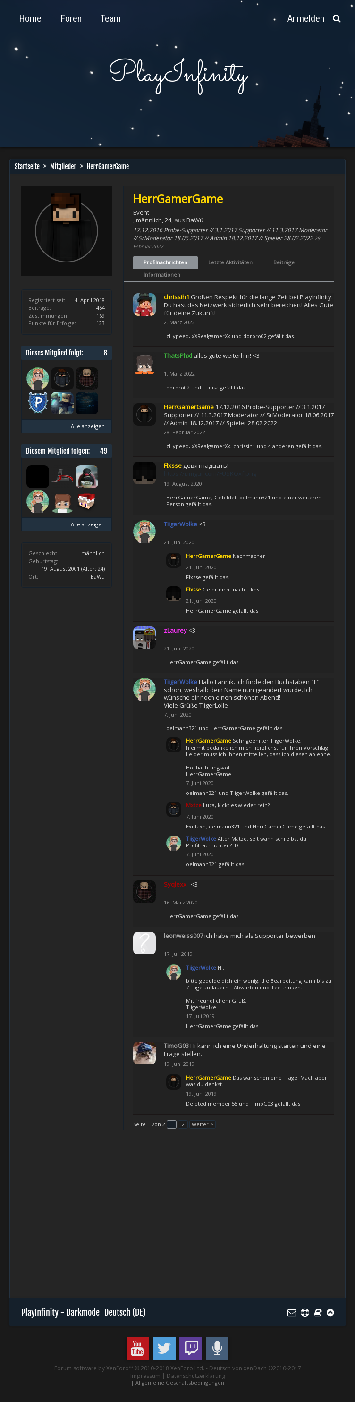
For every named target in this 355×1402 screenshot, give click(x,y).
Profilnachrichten (165, 262)
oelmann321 (254, 497)
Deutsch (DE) (125, 1312)
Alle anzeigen (88, 426)
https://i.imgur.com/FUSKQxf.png (210, 473)
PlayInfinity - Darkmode (60, 1312)
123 (100, 323)
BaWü (98, 576)
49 (103, 451)
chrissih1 (244, 445)
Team (111, 18)
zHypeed (177, 335)
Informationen (162, 274)
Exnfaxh (196, 826)
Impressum (145, 1376)
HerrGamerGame (188, 497)
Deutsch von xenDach (255, 1368)
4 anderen (281, 445)
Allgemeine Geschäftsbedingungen (179, 1382)
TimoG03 (261, 1103)
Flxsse (193, 577)
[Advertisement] (188, 1218)
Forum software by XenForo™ (129, 1368)
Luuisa (211, 387)
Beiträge (284, 262)
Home (30, 18)
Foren (71, 18)
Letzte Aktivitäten (230, 262)
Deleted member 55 (211, 1103)
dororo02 (255, 335)
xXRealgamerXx (211, 335)
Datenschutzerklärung (196, 1376)
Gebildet (225, 497)
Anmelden (305, 18)
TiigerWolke (245, 792)
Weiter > (202, 1124)
